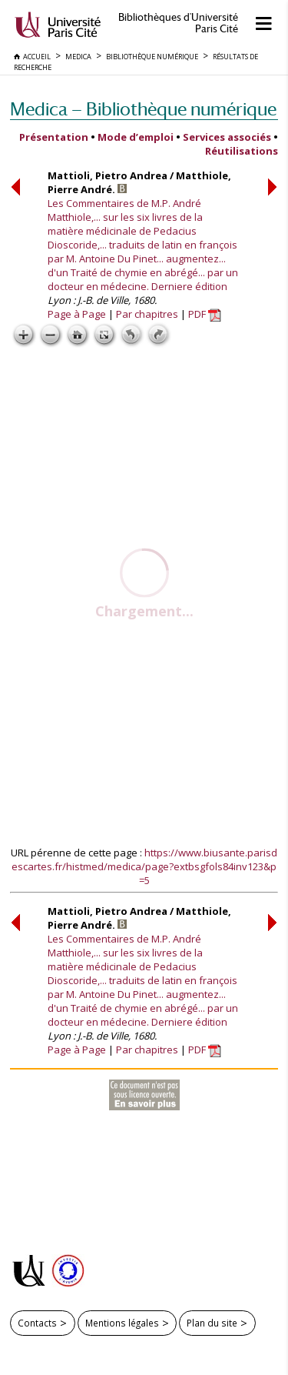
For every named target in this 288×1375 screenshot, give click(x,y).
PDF (204, 314)
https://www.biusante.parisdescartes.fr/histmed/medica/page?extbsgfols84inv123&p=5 (144, 866)
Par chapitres (147, 314)
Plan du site (212, 1323)
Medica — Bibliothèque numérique (143, 108)
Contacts (37, 1323)
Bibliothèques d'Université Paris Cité (178, 23)
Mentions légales (122, 1323)
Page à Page (77, 314)
